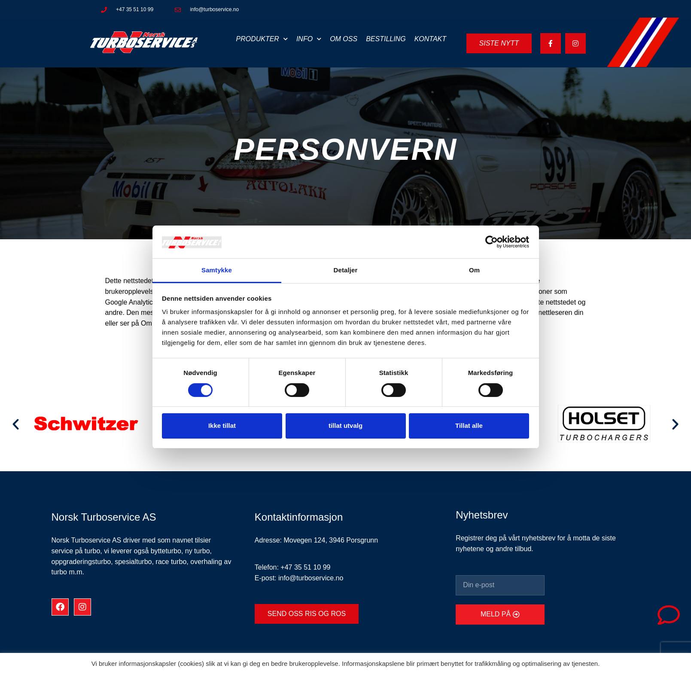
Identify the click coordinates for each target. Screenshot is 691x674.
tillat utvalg (345, 425)
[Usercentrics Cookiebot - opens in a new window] (491, 241)
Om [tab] (474, 270)
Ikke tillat (222, 425)
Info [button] (308, 39)
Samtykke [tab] (216, 270)
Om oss (343, 39)
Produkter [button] (261, 39)
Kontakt (430, 39)
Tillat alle (469, 425)
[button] (16, 424)
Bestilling (385, 39)
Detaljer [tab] (346, 270)
